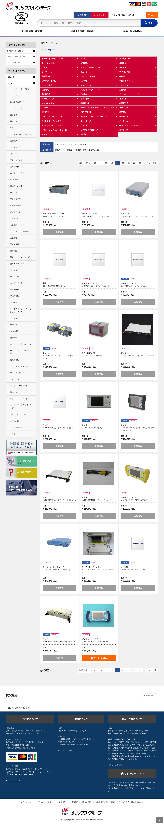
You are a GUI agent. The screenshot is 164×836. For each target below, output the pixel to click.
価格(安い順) (81, 150)
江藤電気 (45, 90)
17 (106, 163)
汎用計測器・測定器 (31, 31)
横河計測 (122, 63)
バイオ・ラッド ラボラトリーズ (54, 130)
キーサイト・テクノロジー (52, 59)
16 (101, 163)
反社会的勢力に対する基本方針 (131, 802)
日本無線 (84, 94)
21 (129, 163)
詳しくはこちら (14, 780)
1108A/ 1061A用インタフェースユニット (96, 216)
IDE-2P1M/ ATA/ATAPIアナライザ (54, 286)
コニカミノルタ (48, 103)
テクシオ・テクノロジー (90, 90)
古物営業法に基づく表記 (105, 802)
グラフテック (85, 85)
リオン (44, 67)
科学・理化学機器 (132, 31)
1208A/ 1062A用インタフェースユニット (96, 286)
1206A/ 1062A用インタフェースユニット (135, 286)
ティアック (123, 85)
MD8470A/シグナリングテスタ (92, 428)
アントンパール (48, 134)
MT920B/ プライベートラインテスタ (133, 570)
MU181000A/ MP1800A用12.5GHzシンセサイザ (59, 642)
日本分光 (84, 125)
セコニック (123, 99)
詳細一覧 (72, 144)
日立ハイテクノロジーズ (129, 94)
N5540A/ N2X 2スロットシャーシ (54, 216)
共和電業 (122, 67)
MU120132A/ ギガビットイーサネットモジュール (59, 428)
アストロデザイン (126, 81)
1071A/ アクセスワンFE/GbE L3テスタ (134, 500)
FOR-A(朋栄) (85, 112)
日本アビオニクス (49, 81)
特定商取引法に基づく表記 (80, 802)
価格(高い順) (94, 150)
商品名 (70, 150)
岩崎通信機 (46, 76)
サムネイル (83, 144)
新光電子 (122, 112)
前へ (88, 163)
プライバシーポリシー (46, 802)
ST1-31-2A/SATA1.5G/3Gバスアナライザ (56, 570)
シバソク (84, 81)
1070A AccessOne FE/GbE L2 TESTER (95, 642)
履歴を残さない (149, 695)
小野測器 (45, 112)
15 (95, 163)
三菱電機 (122, 90)
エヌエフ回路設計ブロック (91, 67)
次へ (148, 163)
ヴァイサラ (84, 99)
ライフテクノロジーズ (89, 130)
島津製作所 (84, 103)
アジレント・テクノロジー (52, 121)
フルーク (84, 72)
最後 (154, 163)
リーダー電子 (47, 85)
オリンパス (123, 130)
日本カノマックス (49, 99)
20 (123, 163)
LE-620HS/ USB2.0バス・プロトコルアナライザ (137, 216)
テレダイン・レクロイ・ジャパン (93, 117)
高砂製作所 (46, 94)
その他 (83, 134)
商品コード (60, 150)
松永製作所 (123, 117)
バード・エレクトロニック (52, 117)
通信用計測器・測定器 (82, 31)
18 (112, 163)
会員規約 (62, 802)
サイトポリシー (26, 802)
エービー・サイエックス (51, 125)
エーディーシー (48, 72)
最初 (81, 163)
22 (134, 163)
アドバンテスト (125, 72)
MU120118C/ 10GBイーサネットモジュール (97, 500)
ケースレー (123, 108)
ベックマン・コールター (129, 125)
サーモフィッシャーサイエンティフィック (97, 108)
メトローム (123, 121)
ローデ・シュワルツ (88, 76)
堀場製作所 (123, 103)
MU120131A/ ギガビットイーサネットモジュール (137, 356)
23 (140, 163)
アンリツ (84, 59)
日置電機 (84, 63)
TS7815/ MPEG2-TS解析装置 (92, 356)
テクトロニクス (48, 63)
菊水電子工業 (124, 59)
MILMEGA (123, 76)
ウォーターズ (85, 121)
